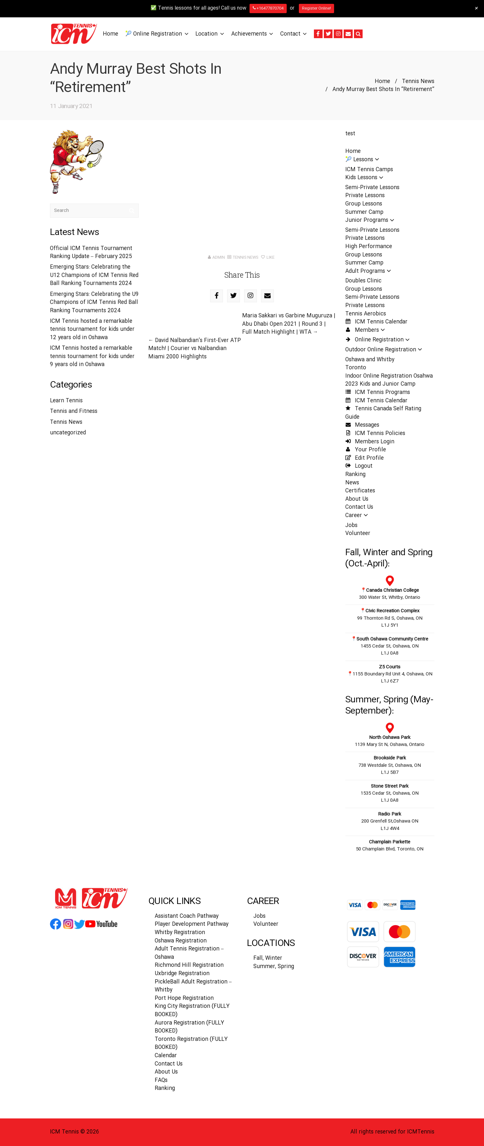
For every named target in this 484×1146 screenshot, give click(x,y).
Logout (359, 466)
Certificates (360, 491)
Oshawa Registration (181, 941)
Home (382, 81)
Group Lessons (363, 204)
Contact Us (359, 507)
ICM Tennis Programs (377, 392)
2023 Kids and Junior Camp (380, 384)
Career (358, 515)
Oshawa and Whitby (369, 360)
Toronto (355, 368)
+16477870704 (268, 8)
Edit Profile (364, 458)
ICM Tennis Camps (369, 169)
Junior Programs (371, 220)
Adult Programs (370, 271)
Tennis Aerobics (365, 314)
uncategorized (68, 433)
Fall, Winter (267, 958)
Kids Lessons (366, 177)
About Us (356, 499)
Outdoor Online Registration (385, 350)
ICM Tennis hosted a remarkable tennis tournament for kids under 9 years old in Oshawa (92, 356)
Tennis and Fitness (73, 411)
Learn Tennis (66, 401)
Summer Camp (364, 212)
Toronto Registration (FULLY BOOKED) (191, 1043)
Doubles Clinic (363, 281)
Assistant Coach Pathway (186, 916)
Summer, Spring (273, 966)
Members (367, 330)
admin (218, 257)
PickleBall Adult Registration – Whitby (193, 986)
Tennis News (418, 81)
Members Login (369, 442)
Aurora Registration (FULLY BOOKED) (189, 1027)
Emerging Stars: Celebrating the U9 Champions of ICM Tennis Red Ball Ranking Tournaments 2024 (94, 302)
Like (268, 257)
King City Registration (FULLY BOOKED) (192, 1010)
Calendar (166, 1055)
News (352, 483)
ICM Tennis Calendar (376, 322)
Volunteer (357, 533)
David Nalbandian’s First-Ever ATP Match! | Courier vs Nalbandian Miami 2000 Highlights (194, 348)
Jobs (351, 525)
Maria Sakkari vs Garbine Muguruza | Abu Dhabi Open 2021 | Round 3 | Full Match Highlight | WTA (288, 324)
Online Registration (379, 340)
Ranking (355, 474)
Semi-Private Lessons (372, 187)
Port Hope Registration (184, 998)
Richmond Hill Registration (189, 965)
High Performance (368, 246)
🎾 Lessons (364, 159)
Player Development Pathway (191, 924)
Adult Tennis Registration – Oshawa (189, 953)
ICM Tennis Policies (375, 433)
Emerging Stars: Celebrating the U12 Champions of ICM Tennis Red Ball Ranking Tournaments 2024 (94, 275)
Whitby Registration (180, 932)
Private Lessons (365, 195)
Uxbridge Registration (182, 973)
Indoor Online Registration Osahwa (389, 376)
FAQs (161, 1080)
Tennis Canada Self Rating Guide (383, 413)
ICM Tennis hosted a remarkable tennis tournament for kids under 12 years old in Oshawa (92, 329)
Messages (362, 425)
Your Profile (365, 450)
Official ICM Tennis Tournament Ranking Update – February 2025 (91, 252)
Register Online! (316, 8)
